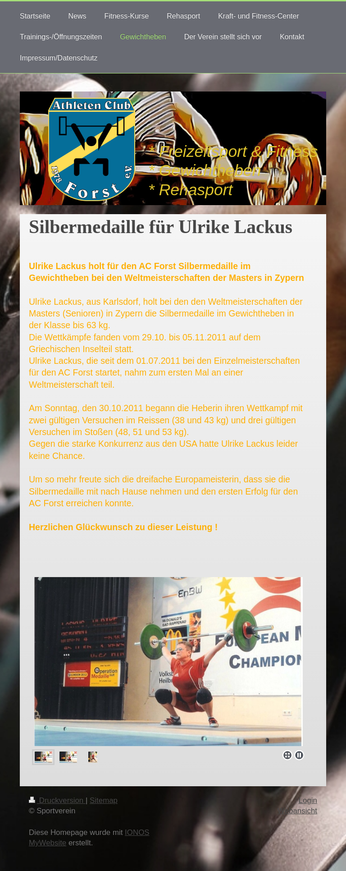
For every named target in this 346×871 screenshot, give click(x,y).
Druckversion (57, 800)
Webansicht (297, 811)
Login (308, 800)
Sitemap (104, 800)
